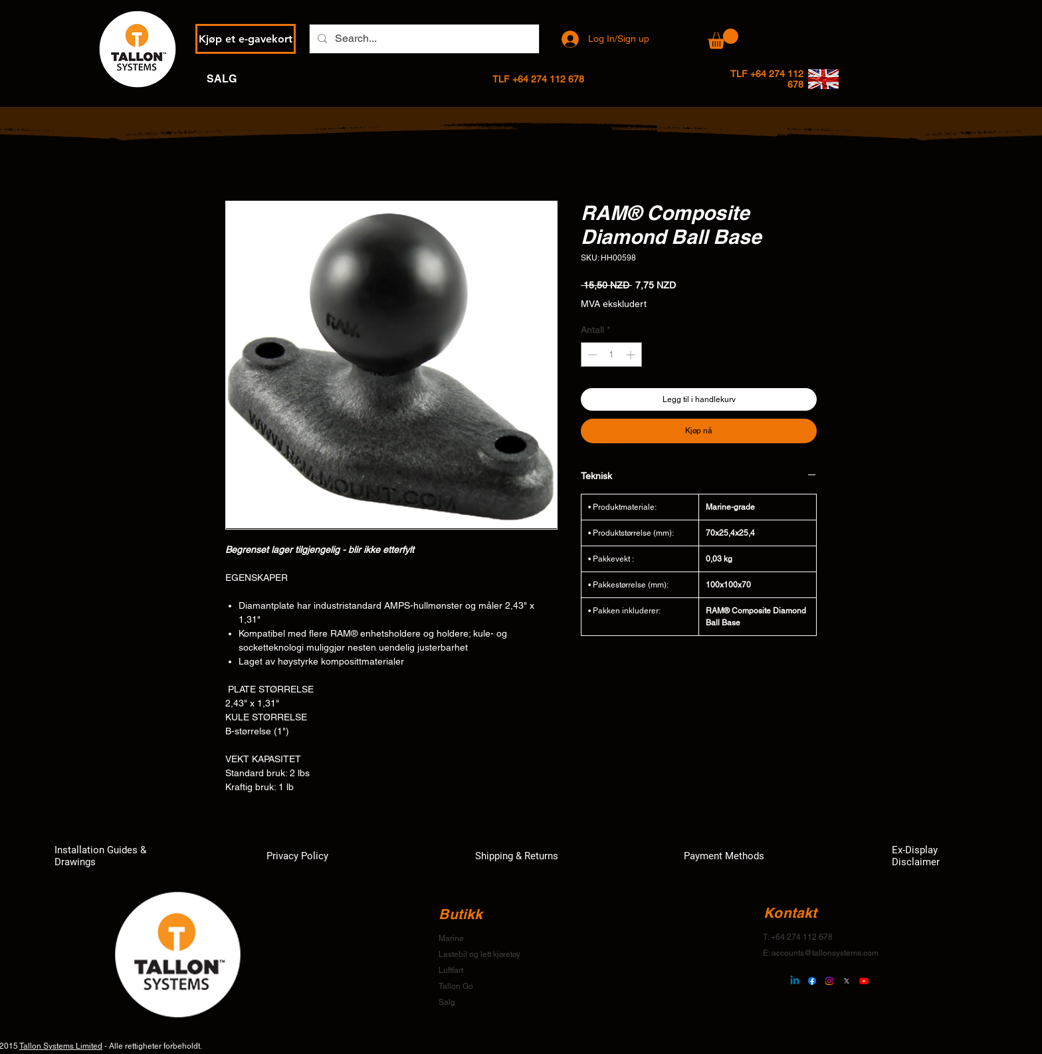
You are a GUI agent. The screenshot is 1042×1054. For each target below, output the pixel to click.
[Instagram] (829, 981)
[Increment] (631, 354)
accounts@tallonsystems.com (825, 953)
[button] (723, 39)
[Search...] (423, 39)
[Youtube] (864, 981)
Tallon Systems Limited (60, 1046)
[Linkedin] (794, 981)
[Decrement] (591, 354)
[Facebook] (812, 981)
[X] (846, 981)
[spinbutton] (611, 354)
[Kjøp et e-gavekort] (245, 39)
